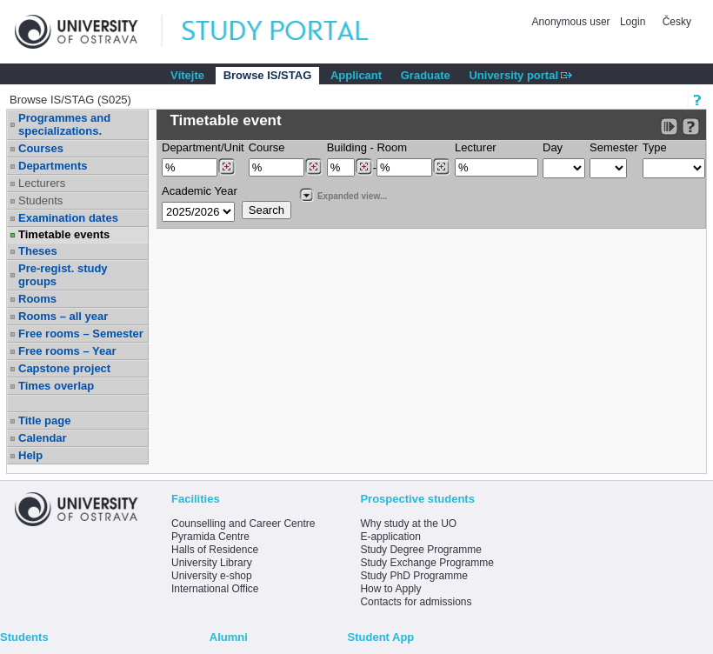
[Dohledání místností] (441, 167)
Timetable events (64, 234)
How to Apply (390, 589)
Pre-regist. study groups (63, 275)
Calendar (42, 437)
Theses (37, 250)
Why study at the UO (408, 523)
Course (267, 147)
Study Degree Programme (420, 550)
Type (655, 147)
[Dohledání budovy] (364, 167)
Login (632, 22)
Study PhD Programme (413, 576)
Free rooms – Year (67, 350)
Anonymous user (572, 22)
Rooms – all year (63, 316)
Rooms (37, 298)
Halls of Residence (214, 550)
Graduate (425, 75)
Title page (44, 420)
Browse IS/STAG (267, 75)
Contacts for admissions (415, 602)
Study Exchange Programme (426, 563)
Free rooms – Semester (80, 333)
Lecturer (475, 147)
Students (40, 200)
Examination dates (68, 217)
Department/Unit (203, 147)
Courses (40, 148)
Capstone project (64, 368)
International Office (215, 589)
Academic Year (199, 190)
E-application (390, 537)
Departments (52, 165)
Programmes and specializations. (64, 124)
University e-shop (211, 576)
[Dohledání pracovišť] (226, 167)
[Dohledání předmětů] (313, 167)
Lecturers (41, 183)
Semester (614, 147)
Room (391, 147)
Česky (677, 22)
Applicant (356, 75)
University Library (211, 563)
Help (30, 455)
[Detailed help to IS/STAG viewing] (691, 126)
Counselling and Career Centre (243, 523)
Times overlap (56, 385)
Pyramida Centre (210, 537)
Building (347, 147)
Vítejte (187, 75)
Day (553, 147)
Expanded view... (342, 194)
